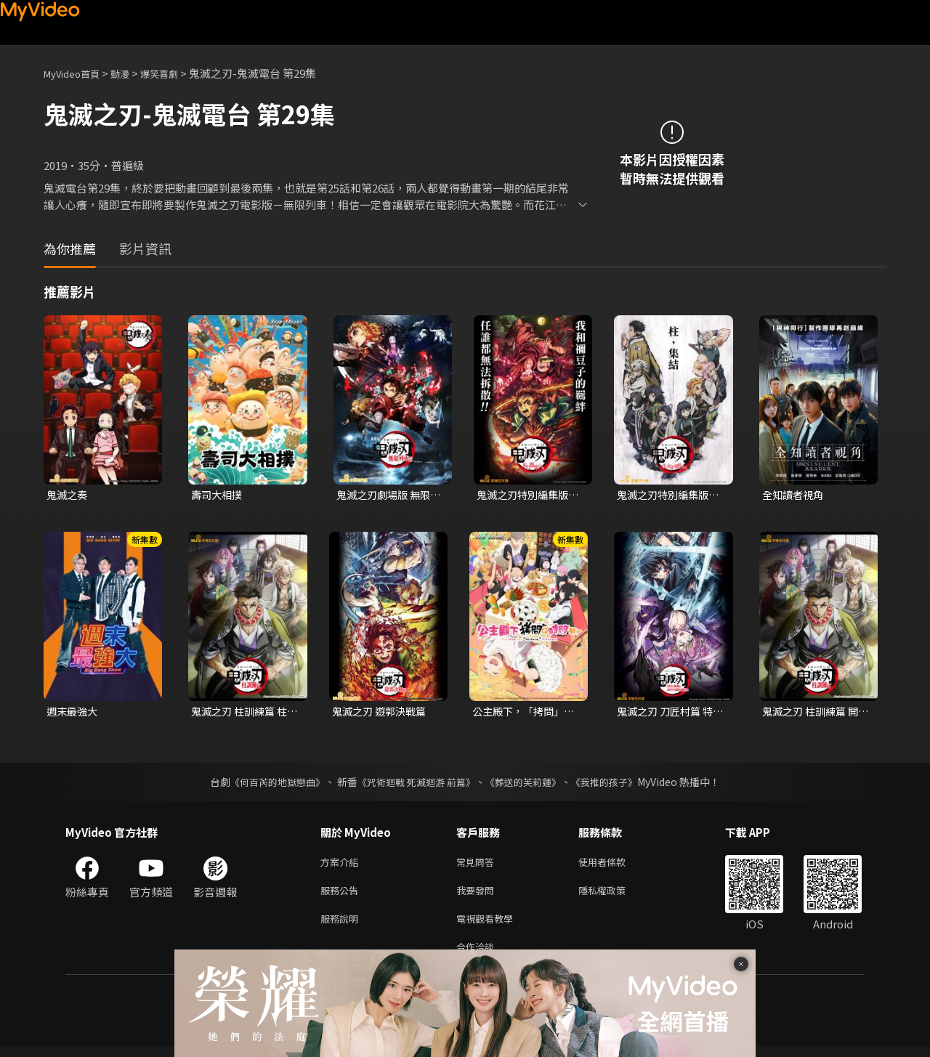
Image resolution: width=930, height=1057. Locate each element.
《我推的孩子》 (615, 784)
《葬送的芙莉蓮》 (529, 784)
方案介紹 (342, 864)
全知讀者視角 (795, 495)
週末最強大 (73, 713)
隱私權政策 (614, 895)
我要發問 (478, 895)
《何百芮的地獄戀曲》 (268, 784)
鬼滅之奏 (68, 495)
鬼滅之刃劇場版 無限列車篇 (386, 495)
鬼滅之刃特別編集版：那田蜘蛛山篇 (520, 495)
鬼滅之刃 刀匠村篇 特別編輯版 (668, 713)
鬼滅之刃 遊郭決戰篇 (382, 713)
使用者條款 (614, 864)
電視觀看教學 (489, 926)
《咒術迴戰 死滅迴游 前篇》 (415, 784)
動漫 (131, 73)
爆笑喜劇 (175, 73)
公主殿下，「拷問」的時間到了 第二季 (521, 713)
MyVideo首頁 (77, 73)
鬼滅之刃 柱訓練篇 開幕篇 (813, 713)
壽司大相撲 (218, 495)
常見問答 (478, 864)
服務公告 (342, 895)
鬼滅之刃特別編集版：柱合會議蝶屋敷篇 (666, 495)
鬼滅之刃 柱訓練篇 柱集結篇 (242, 713)
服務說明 (342, 926)
